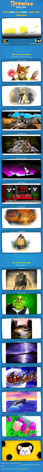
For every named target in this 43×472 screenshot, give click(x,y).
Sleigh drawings (21, 366)
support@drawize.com (23, 468)
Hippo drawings (21, 133)
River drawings (21, 317)
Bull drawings (21, 268)
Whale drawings (21, 390)
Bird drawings (21, 207)
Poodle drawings (21, 84)
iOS (34, 464)
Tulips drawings (21, 415)
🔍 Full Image (5, 43)
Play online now (17, 463)
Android (31, 464)
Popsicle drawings (21, 60)
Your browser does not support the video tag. (21, 28)
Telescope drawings (21, 158)
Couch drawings (21, 182)
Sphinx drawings (21, 109)
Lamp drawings (21, 231)
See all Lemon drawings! (35, 43)
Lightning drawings (21, 341)
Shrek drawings (21, 293)
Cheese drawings (21, 439)
